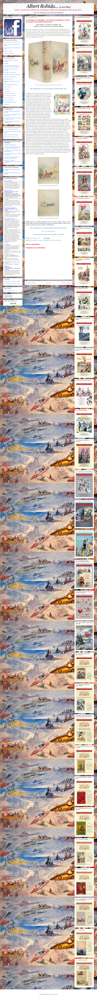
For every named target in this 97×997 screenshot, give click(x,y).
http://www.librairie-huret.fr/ (49, 231)
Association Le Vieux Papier (10, 72)
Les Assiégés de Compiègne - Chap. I (12, 283)
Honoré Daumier (7, 86)
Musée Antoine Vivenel (9, 100)
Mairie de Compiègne (8, 97)
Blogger (55, 994)
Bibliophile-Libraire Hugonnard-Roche (12, 74)
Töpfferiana (6, 104)
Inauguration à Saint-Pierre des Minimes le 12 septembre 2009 (12, 118)
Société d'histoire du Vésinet (10, 102)
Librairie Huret (51, 240)
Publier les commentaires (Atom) (51, 288)
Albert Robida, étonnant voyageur (11, 134)
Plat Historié (58, 240)
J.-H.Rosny (6, 89)
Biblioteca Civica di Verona (9, 76)
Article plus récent (30, 283)
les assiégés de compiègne (42, 240)
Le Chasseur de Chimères (9, 93)
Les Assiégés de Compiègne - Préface (12, 281)
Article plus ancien (66, 283)
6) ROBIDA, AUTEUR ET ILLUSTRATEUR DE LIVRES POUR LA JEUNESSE (12, 161)
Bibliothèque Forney (8, 79)
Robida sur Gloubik (8, 51)
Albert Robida (33, 240)
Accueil (48, 283)
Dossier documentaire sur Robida (11, 129)
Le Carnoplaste (7, 91)
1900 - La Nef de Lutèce (9, 290)
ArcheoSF (6, 63)
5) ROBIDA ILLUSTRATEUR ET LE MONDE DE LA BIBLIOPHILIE (11, 158)
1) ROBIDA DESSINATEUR (10, 144)
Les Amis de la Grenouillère (10, 95)
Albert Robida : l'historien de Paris (11, 136)
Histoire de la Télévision (9, 53)
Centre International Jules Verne (11, 84)
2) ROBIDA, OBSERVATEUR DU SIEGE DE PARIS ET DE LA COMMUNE (12, 147)
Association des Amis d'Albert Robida (12, 42)
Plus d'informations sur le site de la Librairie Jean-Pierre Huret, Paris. (48, 88)
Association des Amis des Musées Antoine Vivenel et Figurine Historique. (12, 66)
